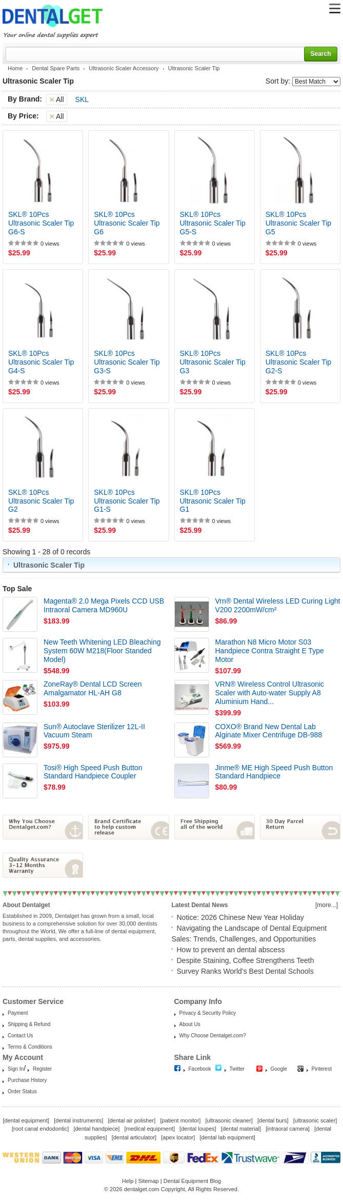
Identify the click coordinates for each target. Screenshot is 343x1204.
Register (42, 1069)
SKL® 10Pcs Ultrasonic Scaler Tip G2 (41, 501)
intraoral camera (287, 1129)
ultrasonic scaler (315, 1120)
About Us (189, 1024)
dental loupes (197, 1129)
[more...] (326, 905)
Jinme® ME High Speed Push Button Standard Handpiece (274, 772)
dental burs (273, 1120)
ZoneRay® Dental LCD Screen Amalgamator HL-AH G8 (93, 688)
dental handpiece (96, 1129)
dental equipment (26, 1120)
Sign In (16, 1069)
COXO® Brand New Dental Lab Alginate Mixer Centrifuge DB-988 (268, 731)
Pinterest (322, 1069)
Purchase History (27, 1080)
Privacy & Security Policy (207, 1013)
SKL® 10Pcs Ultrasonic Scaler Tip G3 (213, 362)
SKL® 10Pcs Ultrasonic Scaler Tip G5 (298, 223)
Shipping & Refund (29, 1024)
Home (15, 68)
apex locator (178, 1137)
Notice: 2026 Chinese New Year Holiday (240, 917)
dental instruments (78, 1120)
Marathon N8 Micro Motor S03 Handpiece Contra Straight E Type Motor (269, 651)
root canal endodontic (40, 1129)
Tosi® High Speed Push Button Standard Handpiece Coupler (93, 772)
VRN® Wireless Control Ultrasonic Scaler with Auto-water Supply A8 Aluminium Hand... (270, 693)
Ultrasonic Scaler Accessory (123, 68)
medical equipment (149, 1129)
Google (279, 1069)
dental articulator (134, 1137)
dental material (241, 1129)
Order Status (22, 1091)
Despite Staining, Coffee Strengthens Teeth (245, 960)
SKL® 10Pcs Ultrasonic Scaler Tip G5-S (213, 223)
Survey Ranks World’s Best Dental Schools (245, 971)
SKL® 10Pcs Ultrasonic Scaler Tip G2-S (298, 362)
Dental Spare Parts (55, 68)
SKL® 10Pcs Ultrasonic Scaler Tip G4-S (41, 362)
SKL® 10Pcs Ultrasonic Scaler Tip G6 (126, 223)
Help (128, 1181)
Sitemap (148, 1181)
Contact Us (20, 1035)
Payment (18, 1013)
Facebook (200, 1069)
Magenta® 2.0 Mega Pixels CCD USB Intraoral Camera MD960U (104, 605)
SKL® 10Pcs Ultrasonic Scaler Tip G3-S (126, 362)
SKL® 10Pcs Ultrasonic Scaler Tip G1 (213, 501)
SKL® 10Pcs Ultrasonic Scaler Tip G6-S (41, 223)
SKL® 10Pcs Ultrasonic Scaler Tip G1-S (126, 501)
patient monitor (180, 1120)
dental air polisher (131, 1120)
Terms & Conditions (30, 1047)
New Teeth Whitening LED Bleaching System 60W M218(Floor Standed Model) (102, 651)
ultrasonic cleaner (229, 1120)
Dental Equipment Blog (192, 1181)
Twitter (237, 1069)
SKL (82, 99)
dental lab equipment (227, 1137)
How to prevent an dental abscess (231, 950)
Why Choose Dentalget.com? (212, 1035)
